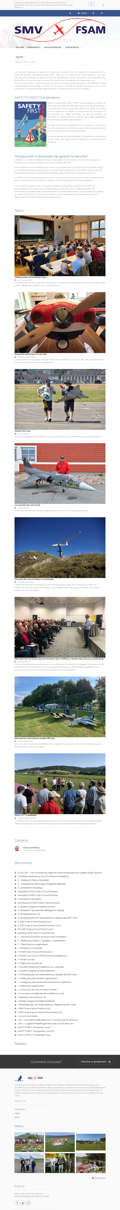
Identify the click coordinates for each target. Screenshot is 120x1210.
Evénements (72, 47)
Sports (19, 57)
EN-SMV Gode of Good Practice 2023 (35, 929)
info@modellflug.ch (24, 1201)
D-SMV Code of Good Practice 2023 (35, 921)
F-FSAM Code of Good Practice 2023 (35, 952)
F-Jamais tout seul (26, 959)
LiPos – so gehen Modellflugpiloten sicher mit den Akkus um (46, 1023)
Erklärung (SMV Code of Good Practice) (36, 933)
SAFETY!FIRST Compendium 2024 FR (36, 1031)
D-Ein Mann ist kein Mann (29, 899)
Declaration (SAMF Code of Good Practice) (38, 895)
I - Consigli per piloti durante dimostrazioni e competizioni (44, 982)
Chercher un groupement (96, 1062)
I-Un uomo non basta (28, 1016)
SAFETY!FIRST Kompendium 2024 (34, 1035)
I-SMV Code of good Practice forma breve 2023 (40, 1012)
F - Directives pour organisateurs (33, 944)
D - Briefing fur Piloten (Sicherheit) (33, 880)
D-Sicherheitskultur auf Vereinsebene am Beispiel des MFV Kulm (47, 918)
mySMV (82, 13)
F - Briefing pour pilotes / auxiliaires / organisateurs (42, 940)
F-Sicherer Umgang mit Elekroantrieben (36, 970)
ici (82, 136)
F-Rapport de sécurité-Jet (30, 963)
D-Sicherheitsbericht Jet (29, 914)
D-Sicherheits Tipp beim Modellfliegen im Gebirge (41, 910)
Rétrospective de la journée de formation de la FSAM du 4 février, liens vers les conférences (59, 659)
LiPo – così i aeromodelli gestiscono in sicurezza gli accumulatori (48, 1020)
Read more (20, 1101)
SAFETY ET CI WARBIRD (26, 815)
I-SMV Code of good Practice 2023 (34, 1008)
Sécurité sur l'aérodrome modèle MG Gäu (35, 738)
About (17, 1117)
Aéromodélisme (52, 47)
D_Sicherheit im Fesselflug (30, 887)
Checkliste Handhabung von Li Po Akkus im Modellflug (43, 876)
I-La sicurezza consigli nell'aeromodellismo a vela (41, 993)
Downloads (20, 1109)
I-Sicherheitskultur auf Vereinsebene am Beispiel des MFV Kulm (47, 1004)
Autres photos (98, 1157)
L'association (33, 47)
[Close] (103, 5)
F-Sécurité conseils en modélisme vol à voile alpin (41, 967)
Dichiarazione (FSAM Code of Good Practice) (39, 903)
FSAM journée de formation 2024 (30, 277)
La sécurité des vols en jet (27, 505)
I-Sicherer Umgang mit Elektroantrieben (36, 1001)
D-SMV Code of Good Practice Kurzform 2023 (39, 925)
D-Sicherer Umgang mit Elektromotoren (36, 906)
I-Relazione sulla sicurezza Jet (32, 997)
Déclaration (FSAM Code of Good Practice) (38, 891)
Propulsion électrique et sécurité (31, 354)
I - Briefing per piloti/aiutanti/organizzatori (37, 978)
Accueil (20, 47)
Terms (17, 1113)
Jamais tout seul (23, 431)
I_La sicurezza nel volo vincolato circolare (37, 989)
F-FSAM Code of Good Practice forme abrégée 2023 (42, 955)
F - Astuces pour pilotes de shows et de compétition (42, 936)
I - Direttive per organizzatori (31, 986)
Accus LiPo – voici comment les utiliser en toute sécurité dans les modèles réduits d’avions (60, 872)
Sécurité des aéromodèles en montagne (34, 579)
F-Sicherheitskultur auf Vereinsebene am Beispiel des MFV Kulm (47, 974)
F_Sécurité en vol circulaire (30, 948)
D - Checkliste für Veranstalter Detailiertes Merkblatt (42, 884)
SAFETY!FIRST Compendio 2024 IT (35, 1027)
